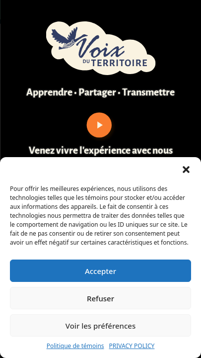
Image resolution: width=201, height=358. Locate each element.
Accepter (100, 271)
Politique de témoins (75, 346)
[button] (186, 170)
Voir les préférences (100, 326)
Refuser (100, 298)
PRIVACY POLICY (132, 346)
